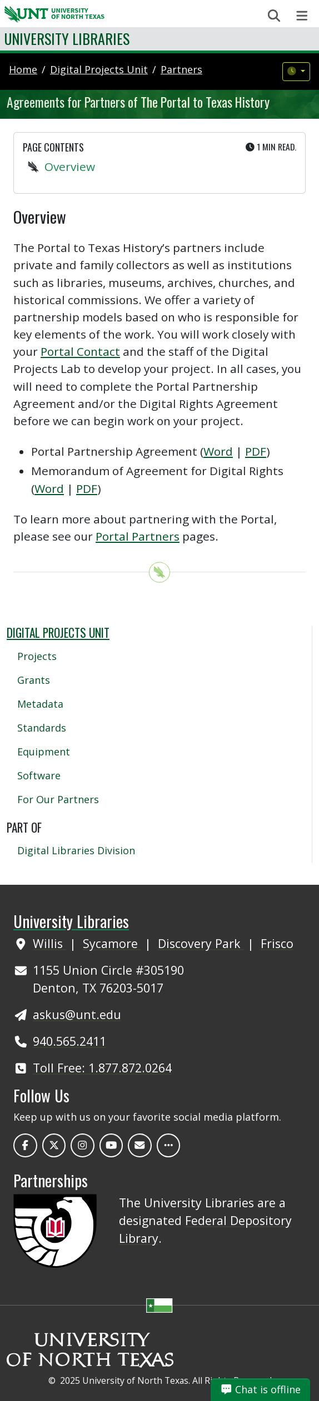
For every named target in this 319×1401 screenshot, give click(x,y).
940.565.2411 (69, 1041)
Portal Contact (80, 351)
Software (39, 775)
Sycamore (112, 943)
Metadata (40, 703)
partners (181, 69)
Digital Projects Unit (58, 632)
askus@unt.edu (77, 1014)
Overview (69, 166)
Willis (49, 943)
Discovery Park (201, 943)
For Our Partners (58, 799)
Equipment (43, 751)
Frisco (277, 943)
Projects (37, 656)
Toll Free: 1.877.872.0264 (102, 1068)
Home (23, 69)
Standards (41, 727)
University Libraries (66, 38)
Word (218, 451)
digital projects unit (99, 69)
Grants (33, 680)
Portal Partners (138, 536)
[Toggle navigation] (302, 15)
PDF (255, 451)
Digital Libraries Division (76, 850)
